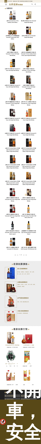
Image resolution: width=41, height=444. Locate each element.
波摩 (33, 271)
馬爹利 (18, 284)
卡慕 (29, 284)
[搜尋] (32, 4)
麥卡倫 (18, 271)
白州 (22, 273)
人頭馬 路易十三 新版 (28, 345)
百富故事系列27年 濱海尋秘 (12, 345)
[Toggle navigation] (6, 4)
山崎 (20, 273)
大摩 (30, 271)
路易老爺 (19, 286)
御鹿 (34, 284)
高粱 (18, 301)
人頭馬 (25, 284)
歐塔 (31, 284)
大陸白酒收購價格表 (23, 311)
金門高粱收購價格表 (23, 298)
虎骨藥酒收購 (25, 313)
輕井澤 (28, 273)
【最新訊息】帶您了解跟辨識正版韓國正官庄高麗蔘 (22, 1)
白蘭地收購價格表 (22, 282)
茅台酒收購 (19, 313)
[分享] (35, 4)
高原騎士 (22, 271)
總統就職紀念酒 (26, 301)
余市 (25, 273)
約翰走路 (27, 271)
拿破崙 (23, 286)
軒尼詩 (22, 284)
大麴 (21, 301)
